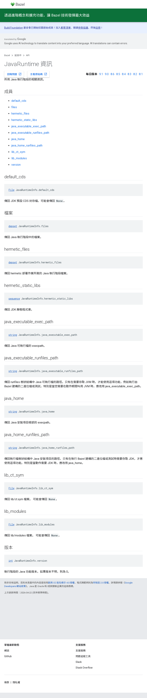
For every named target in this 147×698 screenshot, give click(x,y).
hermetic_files (20, 113)
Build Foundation (13, 27)
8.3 (129, 74)
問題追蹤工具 (83, 656)
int (11, 560)
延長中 (18, 55)
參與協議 (83, 27)
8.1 (141, 74)
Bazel (7, 55)
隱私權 (16, 682)
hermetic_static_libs (24, 120)
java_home (18, 139)
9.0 (107, 74)
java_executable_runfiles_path (30, 132)
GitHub (8, 656)
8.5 (118, 74)
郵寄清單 (66, 27)
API (27, 55)
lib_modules (19, 158)
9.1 (101, 74)
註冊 (98, 27)
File (11, 190)
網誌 (6, 650)
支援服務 (81, 650)
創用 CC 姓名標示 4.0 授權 (61, 582)
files (14, 107)
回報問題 (14, 74)
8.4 (124, 74)
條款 (6, 682)
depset (13, 226)
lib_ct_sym (18, 152)
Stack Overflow (84, 667)
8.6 (112, 74)
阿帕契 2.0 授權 (101, 582)
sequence (14, 298)
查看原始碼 (38, 74)
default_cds (18, 100)
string (13, 334)
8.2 (135, 74)
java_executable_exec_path (28, 126)
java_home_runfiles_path (26, 145)
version (16, 164)
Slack (79, 662)
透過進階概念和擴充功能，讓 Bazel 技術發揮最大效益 (46, 15)
